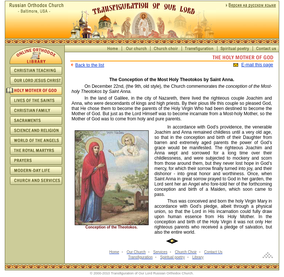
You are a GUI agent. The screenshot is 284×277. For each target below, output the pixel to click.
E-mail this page (257, 64)
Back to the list (89, 65)
